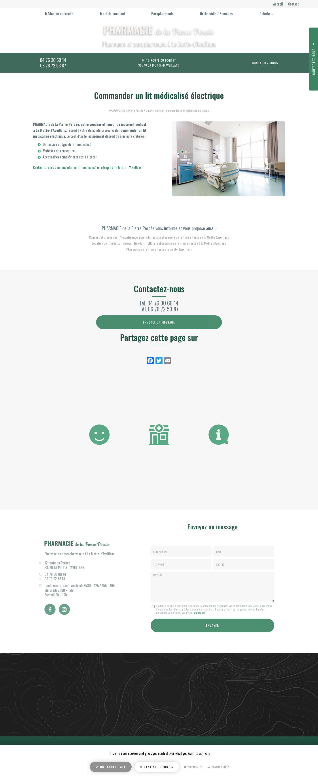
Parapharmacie (162, 13)
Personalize (193, 768)
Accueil (278, 4)
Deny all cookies (157, 768)
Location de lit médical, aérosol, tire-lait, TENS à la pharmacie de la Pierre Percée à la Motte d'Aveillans (159, 243)
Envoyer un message (159, 322)
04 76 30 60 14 (53, 59)
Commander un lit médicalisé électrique (187, 110)
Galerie (266, 13)
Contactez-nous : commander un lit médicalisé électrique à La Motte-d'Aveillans (87, 167)
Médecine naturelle (59, 13)
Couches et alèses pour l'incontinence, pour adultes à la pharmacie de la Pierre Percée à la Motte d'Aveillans (159, 237)
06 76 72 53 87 (53, 65)
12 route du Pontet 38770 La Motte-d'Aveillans (159, 62)
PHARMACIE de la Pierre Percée (126, 110)
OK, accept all (110, 768)
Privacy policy (218, 768)
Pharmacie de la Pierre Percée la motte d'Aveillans (159, 249)
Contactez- (265, 62)
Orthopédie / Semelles (216, 13)
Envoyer (212, 624)
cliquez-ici (199, 612)
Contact (293, 4)
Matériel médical (112, 13)
